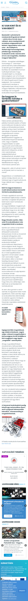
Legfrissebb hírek (10, 484)
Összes (22, 484)
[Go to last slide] (2, 471)
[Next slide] (25, 471)
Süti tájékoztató (12, 598)
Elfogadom (22, 590)
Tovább (8, 516)
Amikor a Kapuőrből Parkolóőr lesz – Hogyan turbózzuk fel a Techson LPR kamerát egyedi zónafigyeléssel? (13, 542)
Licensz (5, 456)
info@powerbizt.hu (6, 576)
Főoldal (3, 7)
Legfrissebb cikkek (11, 522)
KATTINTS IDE (6, 444)
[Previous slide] (2, 505)
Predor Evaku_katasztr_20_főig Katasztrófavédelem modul (14, 468)
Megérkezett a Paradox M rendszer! (14, 503)
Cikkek (7, 7)
